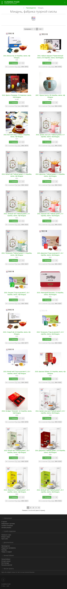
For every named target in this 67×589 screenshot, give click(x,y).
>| (38, 507)
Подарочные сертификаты (8, 548)
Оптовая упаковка (6, 527)
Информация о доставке (8, 523)
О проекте (4, 521)
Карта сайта (4, 538)
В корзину (13, 63)
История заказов (5, 561)
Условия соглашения (7, 525)
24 (41, 29)
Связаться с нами (6, 535)
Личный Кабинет (5, 559)
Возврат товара (5, 537)
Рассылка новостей (6, 565)
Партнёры (4, 550)
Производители (31, 8)
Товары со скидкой (6, 552)
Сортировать (28, 29)
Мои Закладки (5, 563)
